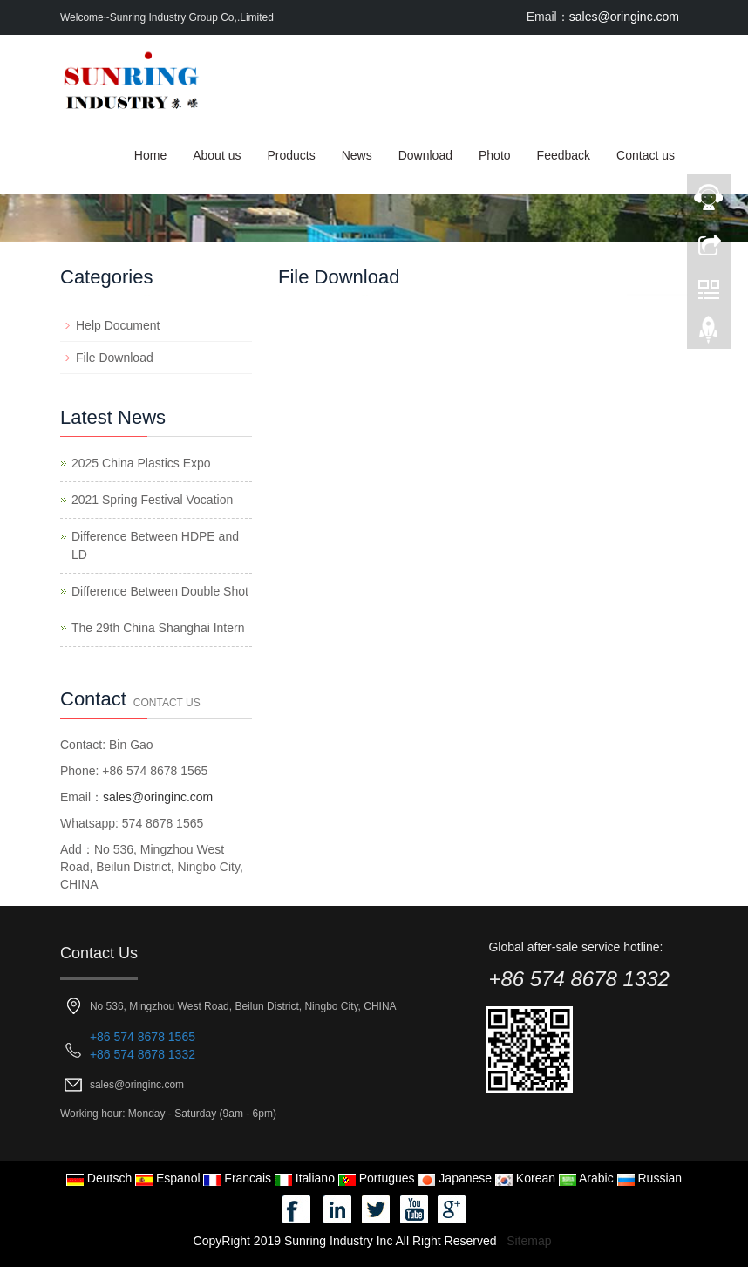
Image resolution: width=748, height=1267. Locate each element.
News (357, 155)
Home (150, 155)
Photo (495, 155)
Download (425, 155)
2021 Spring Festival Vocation (152, 500)
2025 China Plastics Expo (141, 463)
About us (217, 155)
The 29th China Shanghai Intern (157, 628)
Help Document (118, 325)
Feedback (563, 155)
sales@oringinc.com (624, 17)
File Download (114, 357)
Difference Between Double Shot (159, 591)
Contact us (645, 155)
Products (291, 155)
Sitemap (529, 1241)
